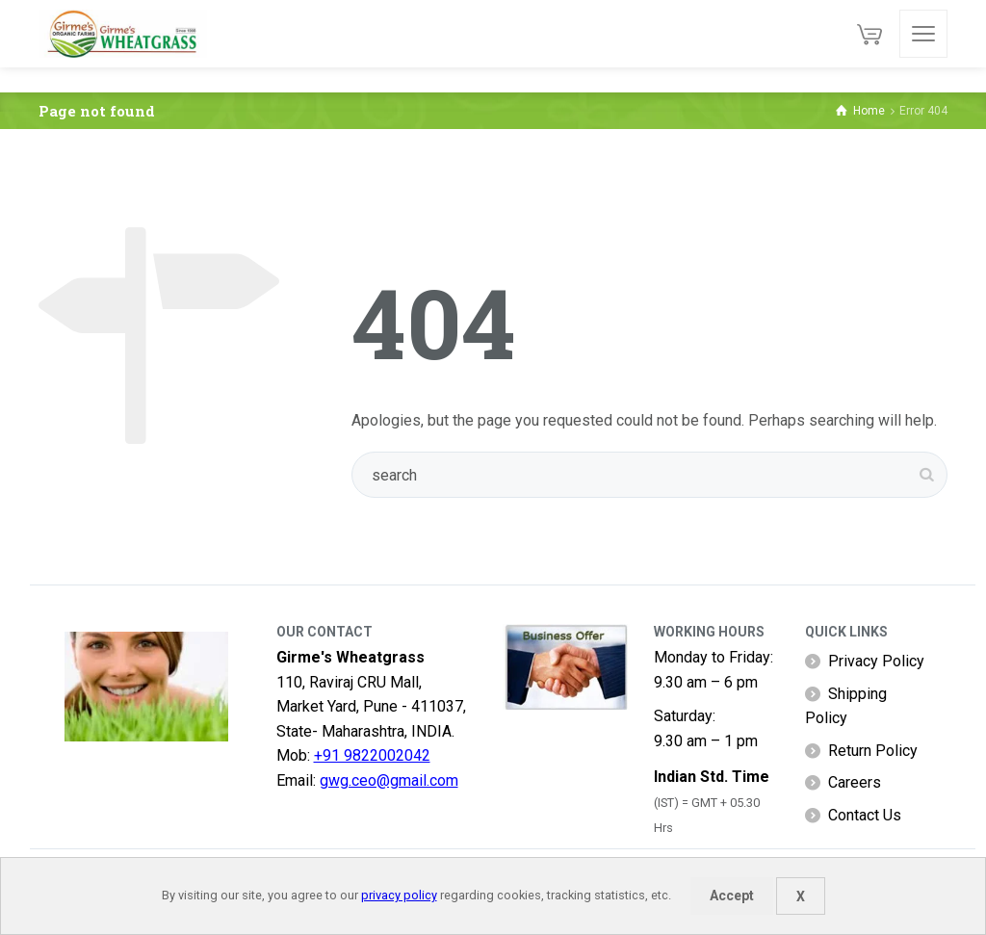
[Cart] (869, 34)
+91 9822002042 (372, 755)
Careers (854, 782)
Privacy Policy (876, 661)
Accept (732, 895)
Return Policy (873, 750)
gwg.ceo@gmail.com (389, 780)
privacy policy (399, 895)
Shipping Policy (846, 706)
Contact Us (864, 815)
